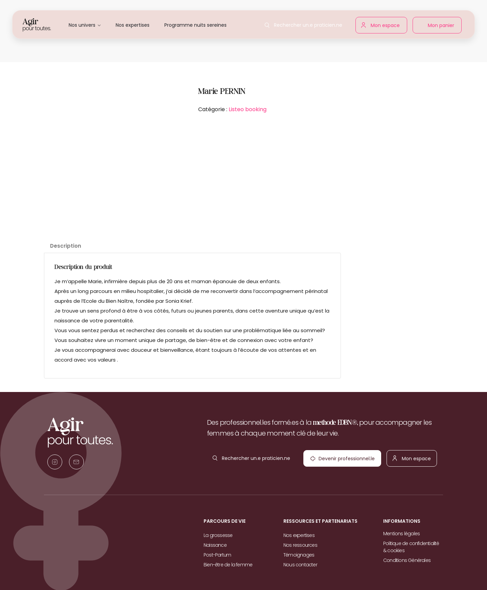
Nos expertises (132, 25)
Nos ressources (300, 545)
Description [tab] (65, 245)
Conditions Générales (407, 560)
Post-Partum (217, 554)
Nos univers (82, 25)
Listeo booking (247, 109)
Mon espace (383, 24)
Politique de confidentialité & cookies (411, 547)
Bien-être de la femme (228, 564)
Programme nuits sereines (195, 25)
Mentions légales (401, 533)
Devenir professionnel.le (331, 460)
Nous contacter (300, 564)
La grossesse (218, 535)
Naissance (215, 545)
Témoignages (298, 554)
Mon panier (439, 26)
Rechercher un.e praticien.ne (307, 23)
